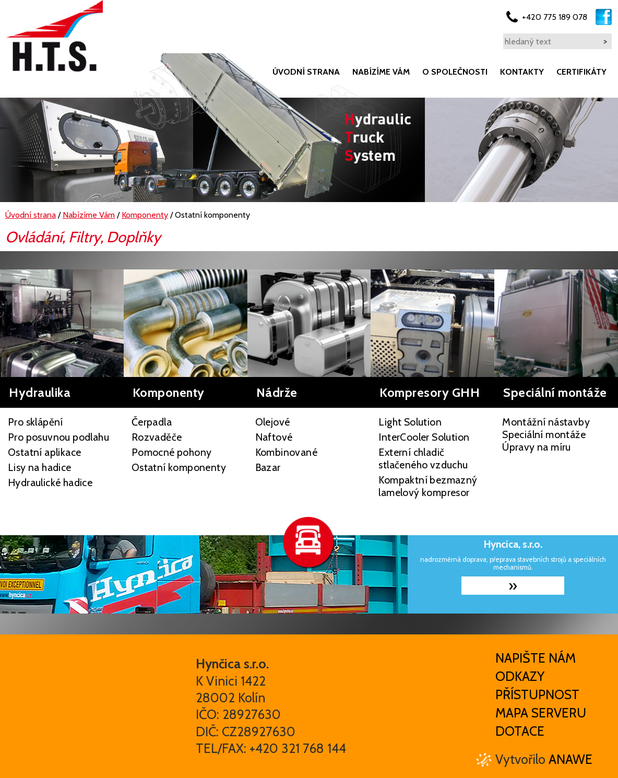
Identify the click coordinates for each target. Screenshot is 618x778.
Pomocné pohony (172, 452)
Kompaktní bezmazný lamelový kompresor (427, 486)
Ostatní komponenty (179, 467)
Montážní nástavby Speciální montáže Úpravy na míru (546, 434)
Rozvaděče (157, 437)
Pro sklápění (35, 422)
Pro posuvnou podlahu (58, 437)
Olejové (272, 422)
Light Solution (410, 422)
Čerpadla (152, 422)
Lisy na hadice (40, 467)
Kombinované (286, 452)
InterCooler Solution (423, 437)
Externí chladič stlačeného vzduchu (423, 458)
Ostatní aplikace (44, 452)
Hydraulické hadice (50, 482)
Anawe (570, 759)
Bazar (268, 467)
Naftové (274, 437)
